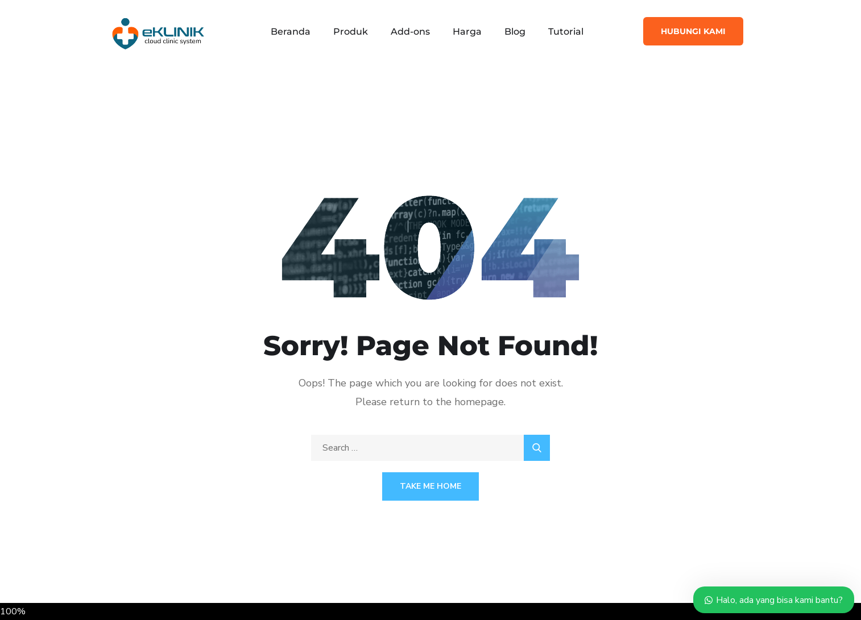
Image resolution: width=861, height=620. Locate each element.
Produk (350, 31)
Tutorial (565, 31)
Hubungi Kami (693, 31)
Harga (467, 31)
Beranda (291, 31)
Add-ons (410, 31)
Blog (514, 31)
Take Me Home (430, 486)
